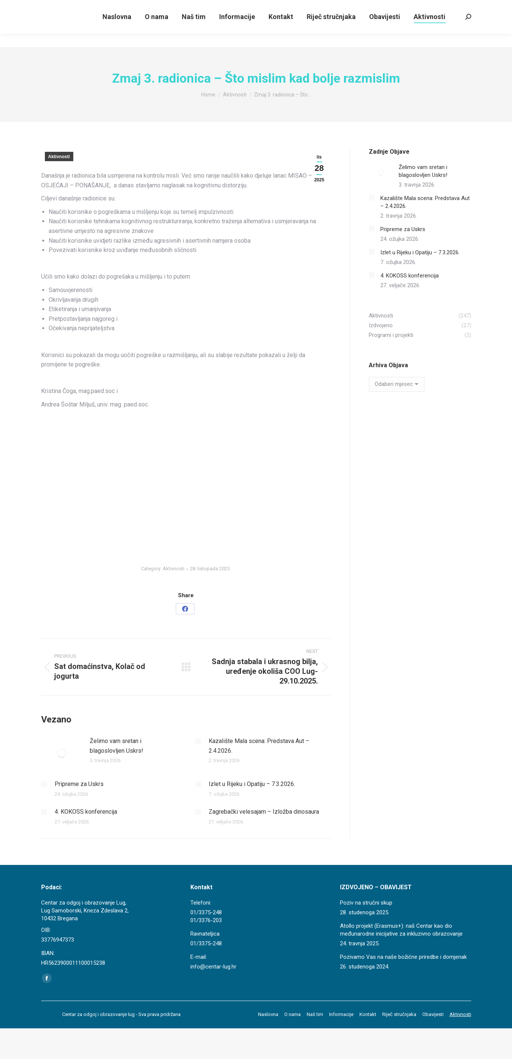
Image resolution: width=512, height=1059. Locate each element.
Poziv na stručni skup (366, 902)
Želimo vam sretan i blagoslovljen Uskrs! (116, 745)
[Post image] (61, 753)
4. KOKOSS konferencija (86, 811)
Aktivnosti (59, 156)
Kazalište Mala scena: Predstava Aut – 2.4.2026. (259, 745)
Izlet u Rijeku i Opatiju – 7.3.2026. (252, 784)
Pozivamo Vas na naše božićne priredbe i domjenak (403, 957)
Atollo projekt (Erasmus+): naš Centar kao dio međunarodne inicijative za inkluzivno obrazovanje (401, 930)
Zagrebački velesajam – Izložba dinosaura (264, 811)
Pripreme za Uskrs (79, 784)
